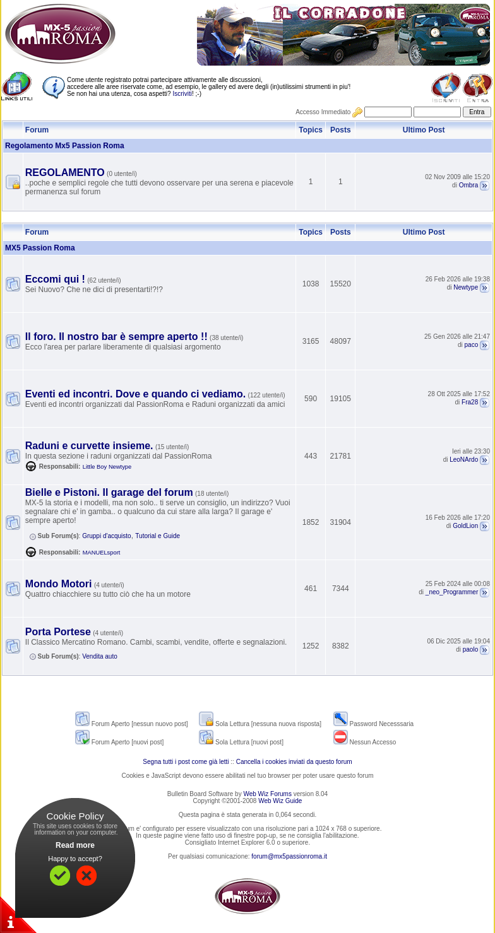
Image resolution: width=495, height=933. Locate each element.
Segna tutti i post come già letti (186, 761)
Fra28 (470, 402)
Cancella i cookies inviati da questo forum (294, 761)
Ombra (469, 185)
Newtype (465, 287)
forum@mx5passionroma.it (289, 856)
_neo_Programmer (452, 592)
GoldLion (465, 525)
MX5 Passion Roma (40, 248)
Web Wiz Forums (267, 793)
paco (472, 344)
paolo (470, 649)
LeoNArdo (464, 459)
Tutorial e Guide (157, 535)
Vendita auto (99, 656)
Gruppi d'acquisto (106, 535)
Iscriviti (182, 93)
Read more (75, 845)
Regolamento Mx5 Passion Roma (64, 145)
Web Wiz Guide (280, 800)
